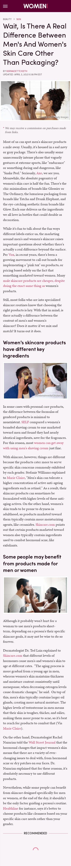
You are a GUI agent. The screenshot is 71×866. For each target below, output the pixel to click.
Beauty (7, 19)
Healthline (10, 808)
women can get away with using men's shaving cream (33, 445)
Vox (11, 254)
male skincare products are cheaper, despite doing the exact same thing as (34, 283)
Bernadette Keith (16, 71)
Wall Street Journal (42, 742)
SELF (25, 422)
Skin (18, 19)
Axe (39, 173)
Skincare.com (45, 524)
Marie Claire (16, 477)
